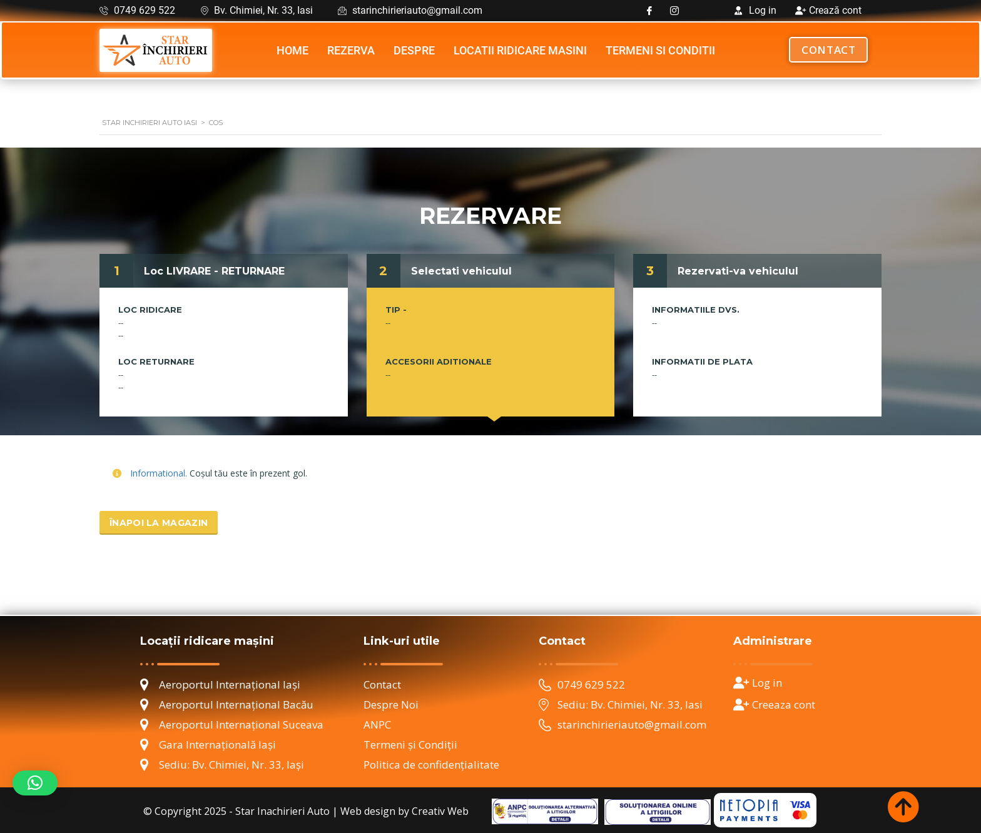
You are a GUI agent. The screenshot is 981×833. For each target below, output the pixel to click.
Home (292, 50)
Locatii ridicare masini (520, 50)
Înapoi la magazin (158, 522)
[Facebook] (649, 10)
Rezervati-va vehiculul (738, 271)
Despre (414, 50)
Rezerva (351, 50)
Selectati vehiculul (461, 271)
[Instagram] (674, 10)
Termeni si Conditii (660, 50)
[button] (35, 782)
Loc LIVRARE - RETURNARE (214, 271)
